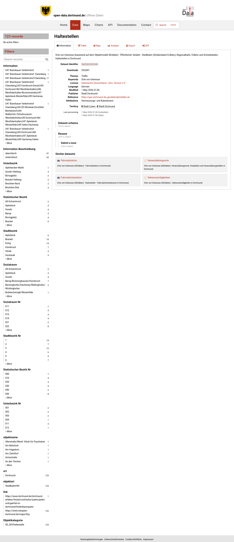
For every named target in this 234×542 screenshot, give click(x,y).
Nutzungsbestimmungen (92, 539)
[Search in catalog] (47, 59)
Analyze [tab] (113, 45)
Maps (86, 25)
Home (63, 25)
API (110, 25)
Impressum (148, 539)
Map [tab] (96, 45)
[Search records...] (26, 59)
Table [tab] (82, 45)
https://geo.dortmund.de (93, 97)
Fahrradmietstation (71, 177)
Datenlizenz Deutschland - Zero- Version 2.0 (103, 83)
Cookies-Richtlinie (134, 539)
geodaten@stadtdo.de (118, 97)
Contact (146, 25)
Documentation (126, 25)
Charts (99, 25)
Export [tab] (130, 45)
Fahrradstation (69, 160)
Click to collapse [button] (64, 137)
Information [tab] (64, 45)
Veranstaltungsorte (158, 160)
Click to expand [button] (64, 126)
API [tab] (145, 45)
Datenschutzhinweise (114, 539)
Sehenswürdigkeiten (159, 177)
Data (75, 25)
